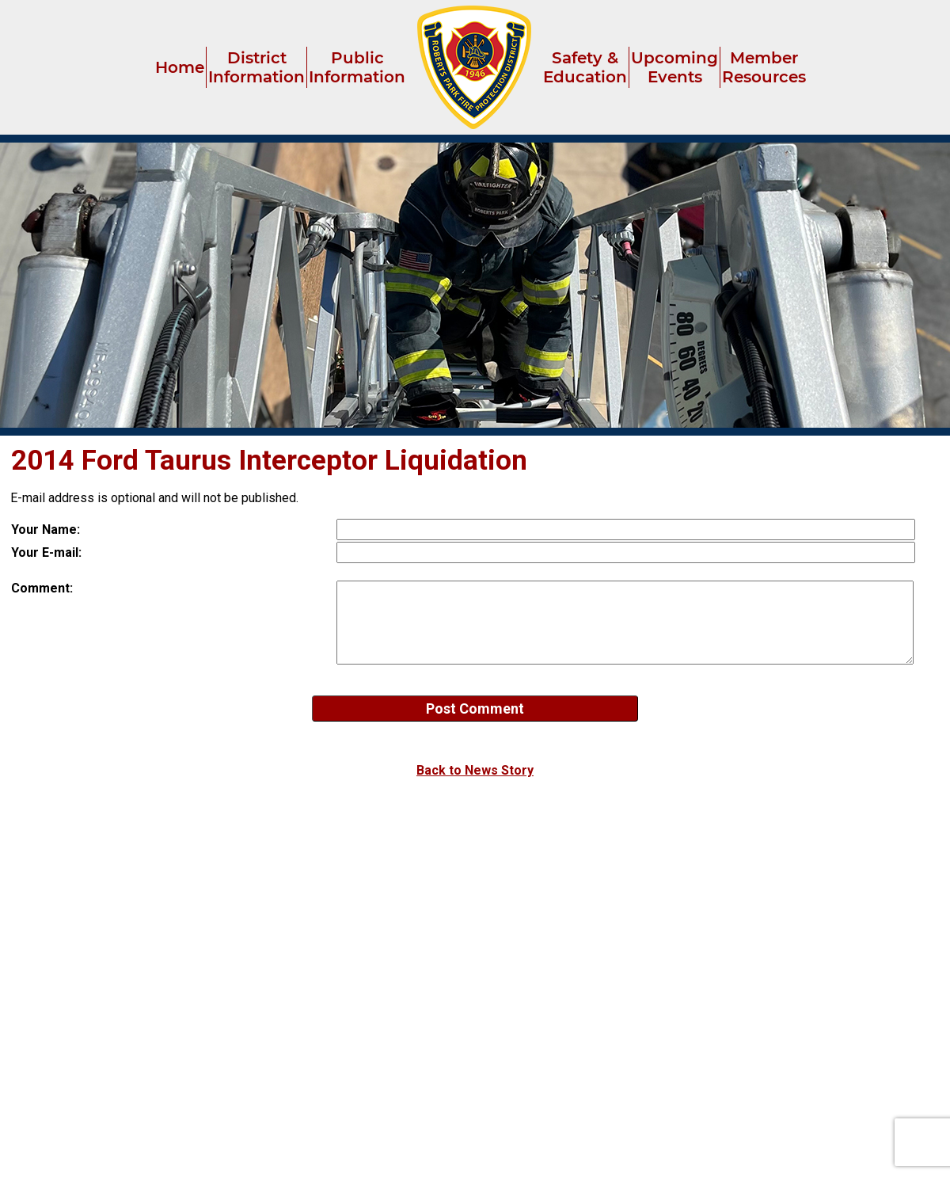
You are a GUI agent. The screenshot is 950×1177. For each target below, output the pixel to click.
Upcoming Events (674, 67)
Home (179, 67)
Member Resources (764, 67)
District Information (256, 67)
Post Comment (475, 708)
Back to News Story (475, 770)
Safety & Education (585, 67)
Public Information (357, 67)
